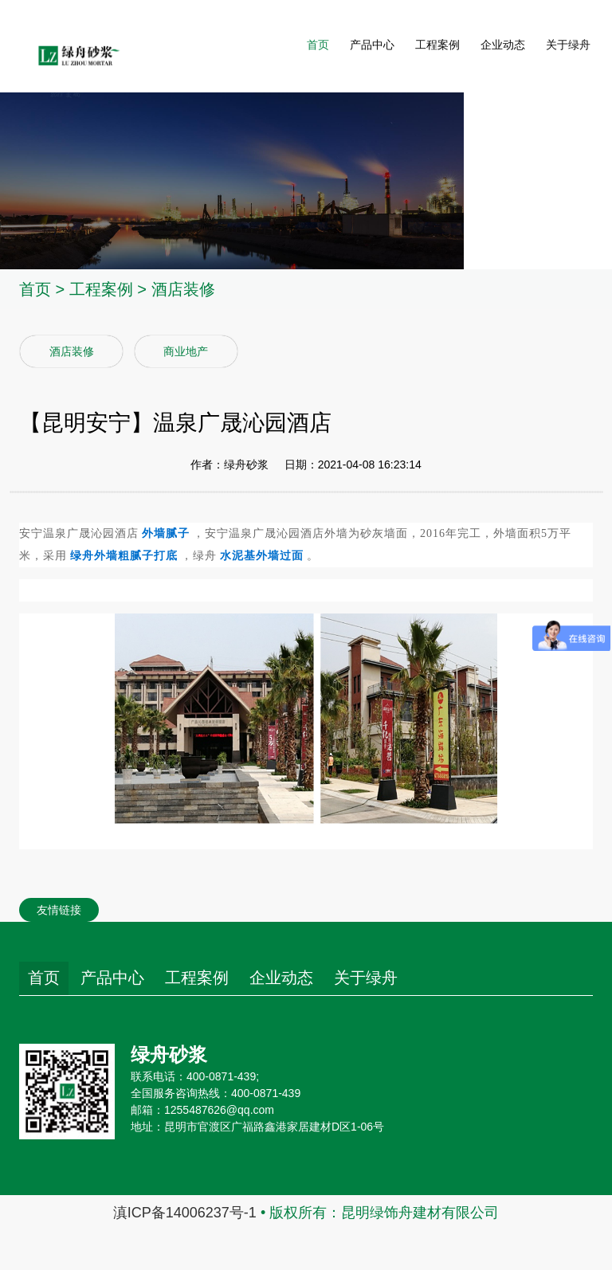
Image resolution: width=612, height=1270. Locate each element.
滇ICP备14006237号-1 (185, 1213)
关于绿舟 (568, 46)
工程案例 (437, 46)
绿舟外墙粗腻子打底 (124, 556)
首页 (318, 46)
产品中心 (372, 46)
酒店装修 (183, 289)
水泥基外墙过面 (262, 556)
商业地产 (185, 351)
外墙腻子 (166, 533)
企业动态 (503, 46)
